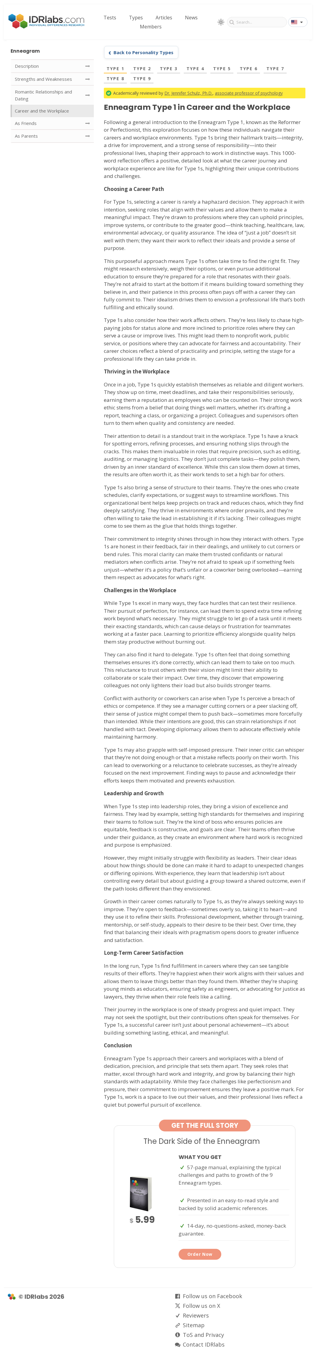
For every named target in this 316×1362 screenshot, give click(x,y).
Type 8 (115, 78)
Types (136, 17)
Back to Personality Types (143, 52)
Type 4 (195, 68)
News (191, 17)
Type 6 (249, 68)
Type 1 (115, 68)
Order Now (199, 1254)
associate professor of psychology (249, 93)
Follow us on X (201, 1305)
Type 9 (142, 78)
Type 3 (169, 68)
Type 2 (142, 68)
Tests (110, 17)
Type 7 (275, 68)
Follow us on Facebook (212, 1296)
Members (151, 26)
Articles (164, 17)
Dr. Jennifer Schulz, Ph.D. (188, 93)
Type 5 (222, 68)
